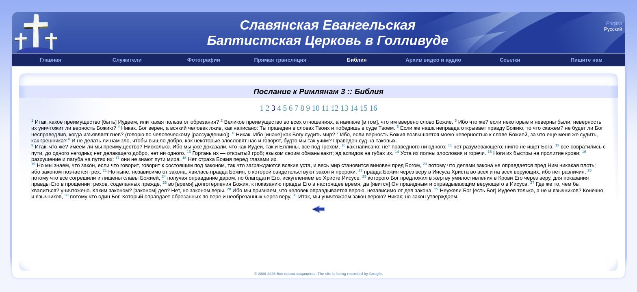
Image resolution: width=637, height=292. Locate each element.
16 (373, 108)
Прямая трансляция (280, 60)
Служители (127, 60)
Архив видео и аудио (433, 60)
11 (325, 108)
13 (344, 108)
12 (335, 108)
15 (364, 108)
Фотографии (203, 60)
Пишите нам (586, 60)
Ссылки (510, 60)
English (614, 23)
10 (316, 108)
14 (354, 108)
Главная (50, 60)
